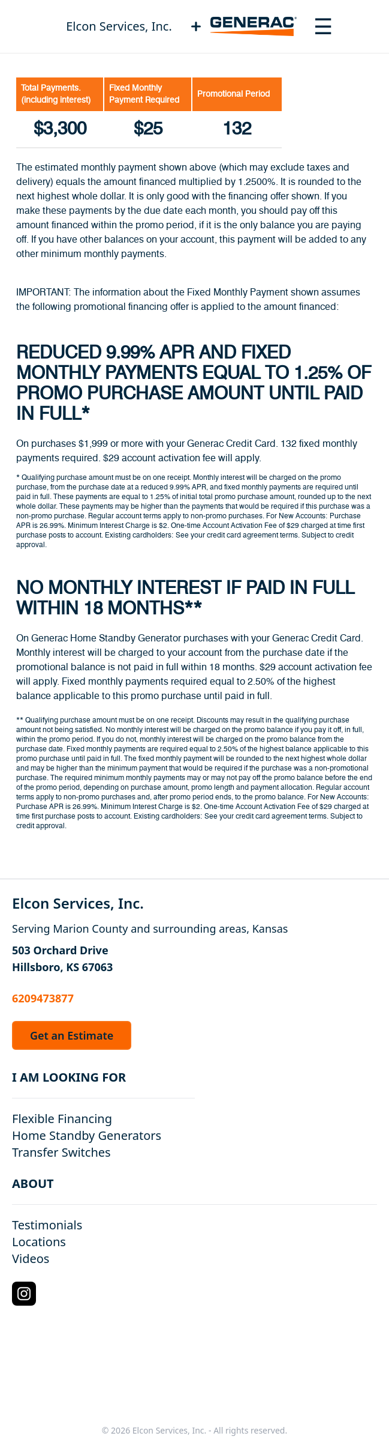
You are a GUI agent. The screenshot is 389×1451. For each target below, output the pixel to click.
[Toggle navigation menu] (323, 26)
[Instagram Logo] (24, 1294)
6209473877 (43, 998)
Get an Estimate (71, 1035)
